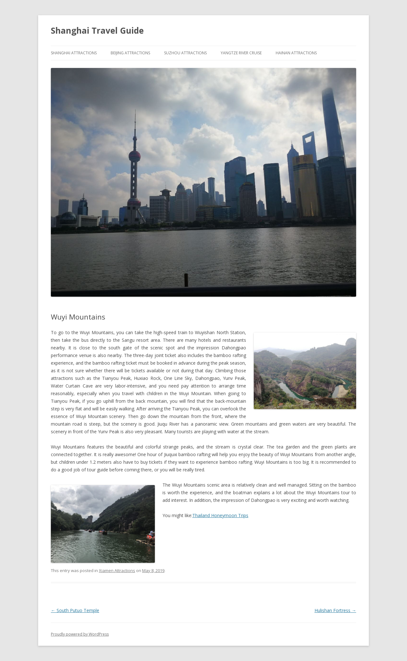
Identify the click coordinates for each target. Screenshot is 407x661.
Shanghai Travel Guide (97, 30)
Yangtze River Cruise (241, 53)
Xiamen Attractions (117, 570)
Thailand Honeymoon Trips (220, 515)
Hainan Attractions (296, 53)
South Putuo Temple (75, 610)
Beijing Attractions (130, 53)
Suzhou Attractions (185, 53)
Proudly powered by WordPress (80, 634)
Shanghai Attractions (74, 53)
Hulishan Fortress (335, 610)
